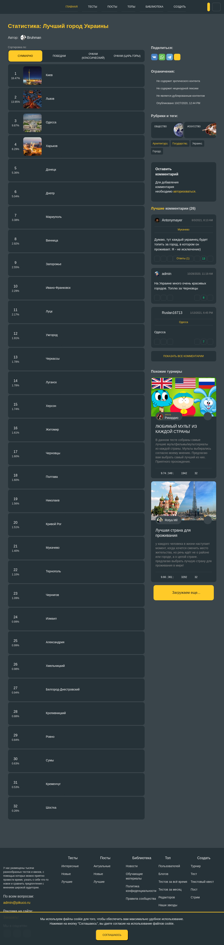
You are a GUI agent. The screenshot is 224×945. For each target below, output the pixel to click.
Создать (156, 6)
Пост (194, 889)
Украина (205, 143)
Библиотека (134, 6)
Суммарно (25, 55)
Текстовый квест (202, 881)
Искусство (194, 126)
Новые (66, 874)
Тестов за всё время (173, 881)
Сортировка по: (17, 47)
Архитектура (160, 143)
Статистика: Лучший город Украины (58, 26)
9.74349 (167, 474)
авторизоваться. (184, 193)
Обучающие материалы (134, 876)
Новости (131, 866)
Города (157, 152)
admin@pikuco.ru (16, 902)
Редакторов (167, 897)
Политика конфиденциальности (141, 889)
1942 (184, 474)
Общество (160, 126)
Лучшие (66, 881)
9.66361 (167, 581)
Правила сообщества (141, 898)
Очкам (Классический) (93, 55)
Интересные (70, 866)
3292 (184, 581)
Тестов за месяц (170, 889)
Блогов (163, 874)
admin (167, 275)
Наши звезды (168, 905)
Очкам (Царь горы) (127, 55)
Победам (59, 55)
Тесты (85, 6)
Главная (69, 6)
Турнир (196, 866)
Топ (168, 858)
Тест (194, 874)
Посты (101, 6)
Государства (184, 143)
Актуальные (102, 866)
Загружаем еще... (186, 600)
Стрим (195, 897)
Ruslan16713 (172, 314)
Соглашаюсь (112, 935)
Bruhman (31, 37)
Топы (115, 6)
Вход (201, 7)
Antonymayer (172, 222)
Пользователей (169, 866)
